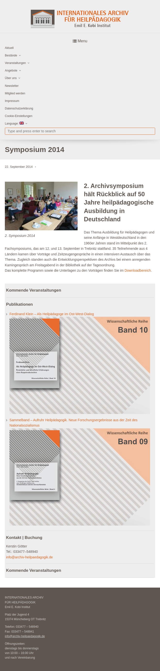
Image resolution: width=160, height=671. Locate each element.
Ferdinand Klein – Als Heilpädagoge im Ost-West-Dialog (51, 314)
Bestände (11, 55)
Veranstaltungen (15, 63)
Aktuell (9, 48)
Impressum (12, 101)
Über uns (11, 78)
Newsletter (12, 86)
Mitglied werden (15, 93)
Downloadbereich (138, 270)
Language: (14, 123)
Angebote (11, 70)
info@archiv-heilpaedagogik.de (29, 557)
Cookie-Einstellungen (18, 116)
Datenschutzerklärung (19, 108)
